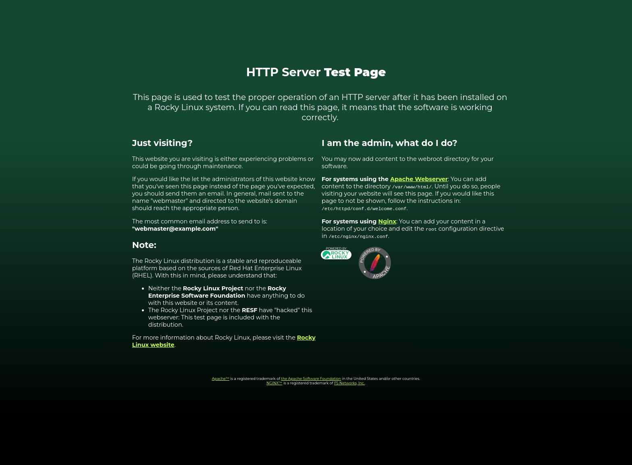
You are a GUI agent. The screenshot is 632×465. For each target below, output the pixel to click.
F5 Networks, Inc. (349, 383)
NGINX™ (274, 383)
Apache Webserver (419, 179)
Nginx (387, 221)
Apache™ (220, 378)
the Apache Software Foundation (311, 378)
